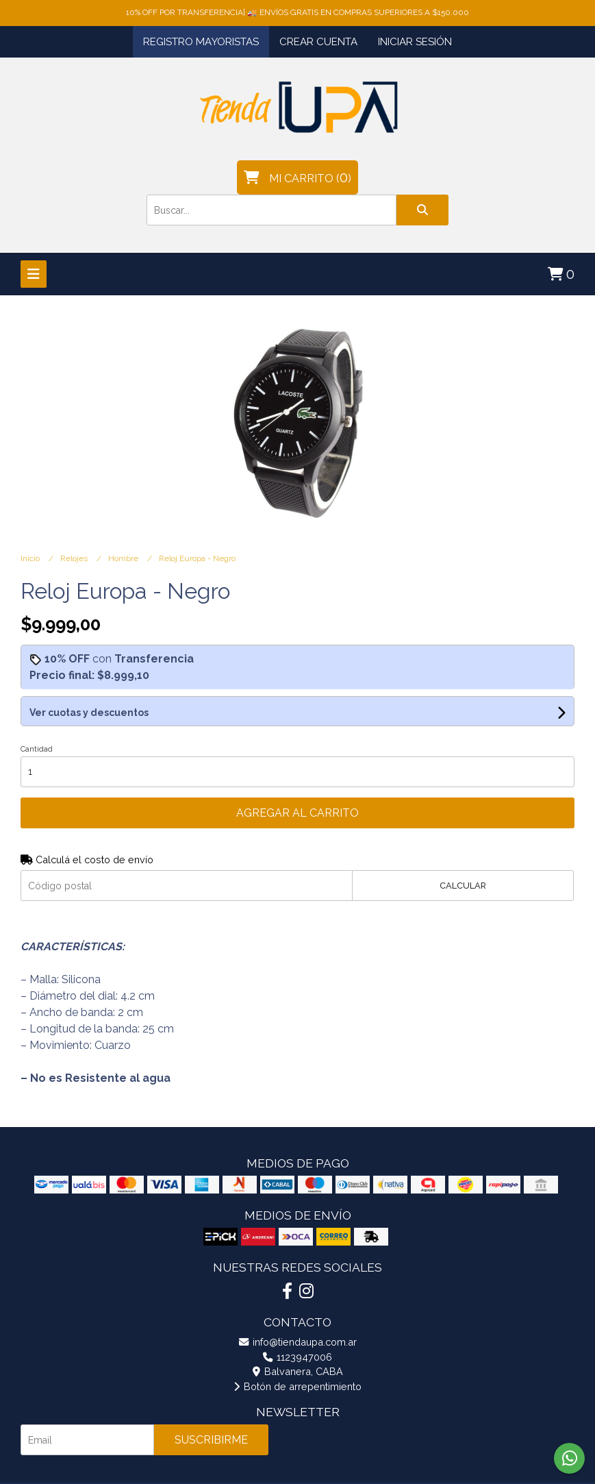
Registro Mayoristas (201, 42)
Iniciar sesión (415, 42)
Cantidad (37, 749)
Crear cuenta (318, 42)
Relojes (75, 558)
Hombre (124, 558)
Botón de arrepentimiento (297, 1386)
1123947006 (297, 1357)
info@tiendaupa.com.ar (298, 1342)
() (297, 177)
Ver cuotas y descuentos (89, 712)
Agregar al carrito (297, 812)
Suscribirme (211, 1439)
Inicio (31, 558)
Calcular (463, 885)
